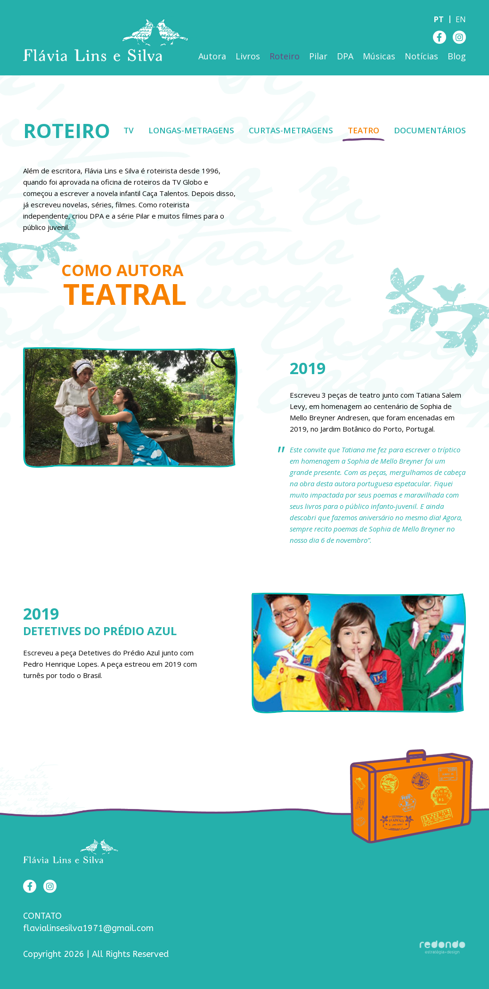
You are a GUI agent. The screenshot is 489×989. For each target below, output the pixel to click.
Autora (212, 56)
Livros (248, 56)
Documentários (430, 130)
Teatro (363, 130)
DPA (345, 56)
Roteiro (284, 56)
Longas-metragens (191, 130)
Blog (457, 56)
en (461, 19)
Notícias (421, 56)
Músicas (379, 56)
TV (128, 130)
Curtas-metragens (291, 130)
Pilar (318, 56)
